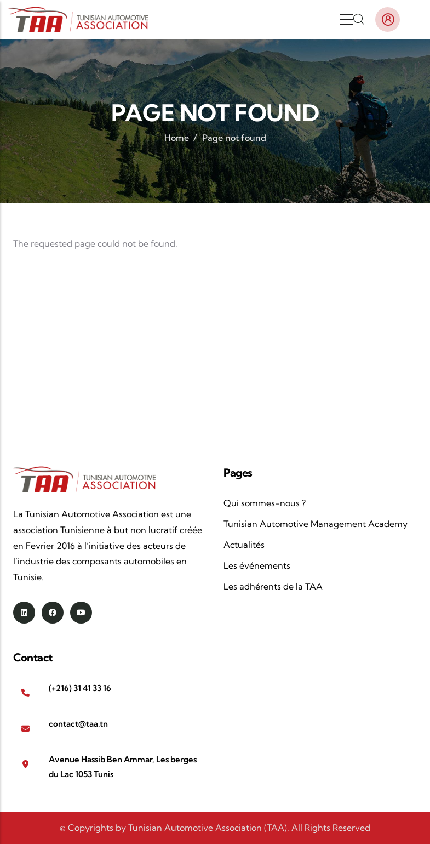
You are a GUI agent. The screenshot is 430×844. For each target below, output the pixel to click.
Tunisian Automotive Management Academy (315, 523)
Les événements (256, 565)
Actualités (244, 544)
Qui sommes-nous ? (264, 502)
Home (176, 137)
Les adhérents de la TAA (273, 586)
